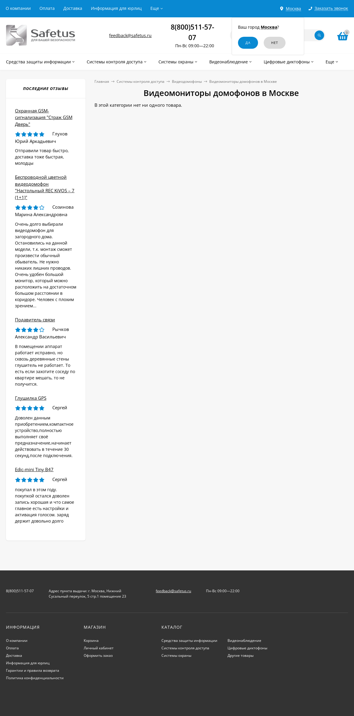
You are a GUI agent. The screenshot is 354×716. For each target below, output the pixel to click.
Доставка (72, 8)
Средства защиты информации (189, 640)
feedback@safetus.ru (130, 35)
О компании (18, 8)
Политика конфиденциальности (35, 677)
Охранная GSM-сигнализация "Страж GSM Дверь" (43, 117)
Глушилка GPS (30, 398)
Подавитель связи (35, 320)
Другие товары (241, 655)
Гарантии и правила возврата (32, 670)
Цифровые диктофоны (247, 648)
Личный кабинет (99, 648)
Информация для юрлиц (116, 8)
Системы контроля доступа (140, 81)
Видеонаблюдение (244, 640)
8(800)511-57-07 (20, 590)
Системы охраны (176, 655)
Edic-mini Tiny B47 (34, 469)
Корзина (91, 640)
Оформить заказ (98, 655)
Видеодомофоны (187, 81)
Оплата (47, 8)
